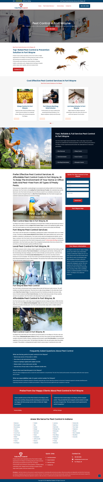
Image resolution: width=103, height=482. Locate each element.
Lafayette (36, 442)
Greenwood (36, 431)
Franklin (35, 423)
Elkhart (15, 437)
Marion (54, 425)
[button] (50, 123)
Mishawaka (55, 431)
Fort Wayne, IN (78, 461)
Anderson (16, 423)
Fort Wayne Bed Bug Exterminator (51, 107)
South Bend (75, 425)
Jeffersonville (37, 438)
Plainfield (55, 438)
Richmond (55, 442)
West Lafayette (76, 433)
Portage (55, 440)
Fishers (16, 440)
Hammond (36, 433)
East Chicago (17, 435)
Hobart (35, 435)
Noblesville (56, 437)
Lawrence (55, 423)
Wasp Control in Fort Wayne (25, 107)
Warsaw (75, 431)
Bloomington (17, 425)
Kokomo (36, 440)
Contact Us (68, 6)
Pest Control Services (49, 6)
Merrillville (55, 427)
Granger (35, 429)
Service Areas (60, 6)
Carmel (15, 429)
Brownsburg (17, 427)
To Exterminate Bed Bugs (51, 240)
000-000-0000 (85, 6)
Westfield (75, 435)
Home (39, 6)
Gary (35, 425)
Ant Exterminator (51, 457)
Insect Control (51, 460)
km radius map (78, 226)
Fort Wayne (16, 442)
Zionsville (75, 437)
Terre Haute (75, 427)
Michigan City (56, 429)
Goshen (35, 427)
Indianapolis (36, 437)
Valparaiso (75, 429)
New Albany (56, 435)
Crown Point (17, 433)
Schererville (75, 423)
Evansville (16, 438)
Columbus (16, 431)
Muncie (55, 433)
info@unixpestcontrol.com (81, 459)
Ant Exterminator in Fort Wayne (77, 107)
